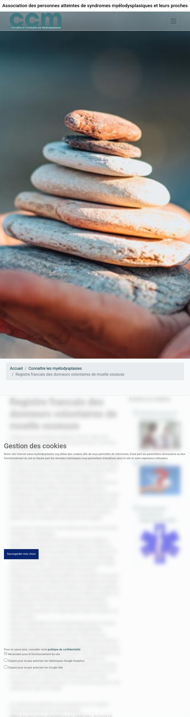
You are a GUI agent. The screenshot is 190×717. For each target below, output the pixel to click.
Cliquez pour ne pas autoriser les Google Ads (35, 667)
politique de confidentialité (64, 649)
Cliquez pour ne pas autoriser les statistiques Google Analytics (46, 661)
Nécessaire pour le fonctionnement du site (34, 654)
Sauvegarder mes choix (21, 554)
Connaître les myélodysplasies (55, 368)
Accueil (16, 368)
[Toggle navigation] (173, 21)
